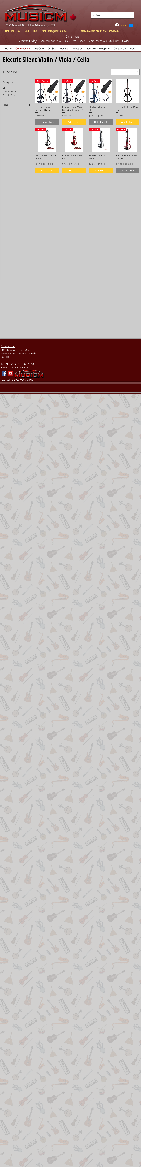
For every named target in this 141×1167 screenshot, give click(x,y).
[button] (131, 24)
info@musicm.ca (57, 31)
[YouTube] (10, 373)
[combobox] (125, 72)
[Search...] (112, 15)
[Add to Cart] (74, 122)
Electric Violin (9, 91)
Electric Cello (9, 94)
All (4, 88)
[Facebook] (4, 373)
